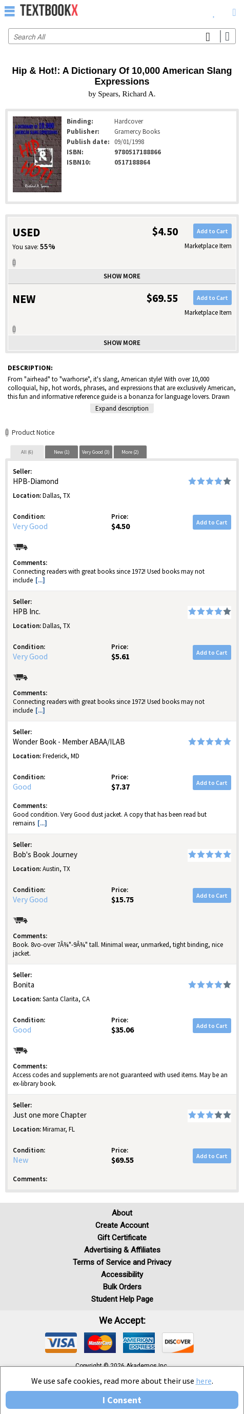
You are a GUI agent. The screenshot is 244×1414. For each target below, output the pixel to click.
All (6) (27, 452)
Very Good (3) (96, 452)
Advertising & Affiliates (122, 1250)
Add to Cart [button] (212, 231)
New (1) (62, 452)
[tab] (27, 451)
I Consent (122, 1400)
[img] (61, 1342)
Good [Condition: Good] (22, 786)
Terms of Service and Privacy (122, 1262)
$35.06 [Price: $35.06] (122, 1029)
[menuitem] (214, 10)
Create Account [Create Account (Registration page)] (122, 1225)
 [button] (10, 11)
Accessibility (122, 1274)
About (122, 1213)
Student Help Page (122, 1299)
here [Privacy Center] (204, 1381)
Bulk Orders (122, 1286)
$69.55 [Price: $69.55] (122, 1160)
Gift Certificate (122, 1237)
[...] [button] (40, 580)
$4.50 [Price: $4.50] (120, 526)
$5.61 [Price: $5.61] (120, 656)
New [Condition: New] (20, 1160)
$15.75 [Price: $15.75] (122, 899)
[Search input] (122, 36)
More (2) (130, 452)
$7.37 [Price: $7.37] (120, 786)
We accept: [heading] (122, 1321)
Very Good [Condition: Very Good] (30, 526)
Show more (122, 276)
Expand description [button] (122, 408)
